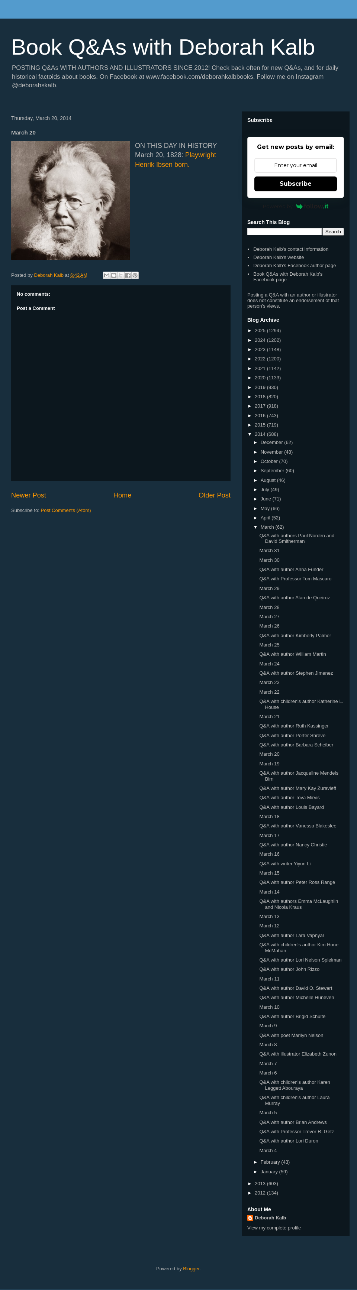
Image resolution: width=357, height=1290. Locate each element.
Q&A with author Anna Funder (291, 569)
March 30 (269, 560)
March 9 (268, 1025)
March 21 (269, 716)
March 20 (269, 754)
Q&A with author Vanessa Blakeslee (297, 826)
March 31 (269, 550)
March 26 (269, 626)
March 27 (269, 616)
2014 (261, 434)
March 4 (268, 1150)
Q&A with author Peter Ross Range (297, 882)
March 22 (269, 692)
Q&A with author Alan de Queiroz (294, 597)
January (270, 1171)
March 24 (269, 664)
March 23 (269, 682)
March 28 (269, 607)
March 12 (269, 925)
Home (122, 495)
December (272, 442)
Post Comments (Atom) (66, 510)
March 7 (268, 1063)
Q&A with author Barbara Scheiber (296, 745)
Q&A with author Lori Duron (288, 1141)
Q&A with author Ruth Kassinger (293, 726)
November (272, 452)
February (271, 1162)
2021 (261, 368)
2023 (261, 349)
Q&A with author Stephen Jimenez (296, 673)
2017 (261, 406)
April (266, 518)
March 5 (268, 1112)
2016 (261, 415)
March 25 (269, 645)
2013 (261, 1183)
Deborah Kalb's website (278, 257)
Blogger (191, 1268)
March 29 (269, 588)
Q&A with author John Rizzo (289, 969)
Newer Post (28, 495)
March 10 (269, 1007)
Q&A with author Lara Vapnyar (291, 935)
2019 (261, 387)
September (273, 470)
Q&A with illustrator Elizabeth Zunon (297, 1054)
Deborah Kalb (270, 1218)
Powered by (296, 206)
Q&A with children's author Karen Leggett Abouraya (294, 1085)
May (266, 508)
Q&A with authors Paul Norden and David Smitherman (296, 538)
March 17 (269, 835)
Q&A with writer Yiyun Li (285, 863)
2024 (261, 340)
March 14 (269, 892)
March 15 (269, 873)
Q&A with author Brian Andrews (293, 1122)
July (266, 489)
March (268, 527)
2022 (261, 359)
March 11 (269, 979)
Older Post (215, 495)
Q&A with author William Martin (292, 654)
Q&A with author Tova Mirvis (289, 797)
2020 (261, 377)
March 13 (269, 916)
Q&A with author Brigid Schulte (292, 1016)
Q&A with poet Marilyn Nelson (291, 1035)
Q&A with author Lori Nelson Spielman (300, 960)
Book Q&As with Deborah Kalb (163, 47)
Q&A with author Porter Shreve (292, 735)
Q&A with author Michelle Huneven (296, 997)
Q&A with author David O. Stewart (295, 988)
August (269, 480)
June (267, 499)
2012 (261, 1193)
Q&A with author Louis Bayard (291, 807)
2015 (261, 425)
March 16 (269, 854)
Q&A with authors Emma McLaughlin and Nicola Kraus (298, 904)
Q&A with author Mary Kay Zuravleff (297, 788)
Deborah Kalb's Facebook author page (294, 265)
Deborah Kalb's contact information (290, 249)
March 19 (269, 763)
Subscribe (296, 183)
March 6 (268, 1073)
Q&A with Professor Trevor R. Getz (296, 1131)
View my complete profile (274, 1228)
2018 (261, 396)
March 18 (269, 816)
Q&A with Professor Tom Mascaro (295, 578)
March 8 (268, 1044)
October (270, 461)
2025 (261, 330)
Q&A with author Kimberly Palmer (295, 635)
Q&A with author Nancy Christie (293, 844)
